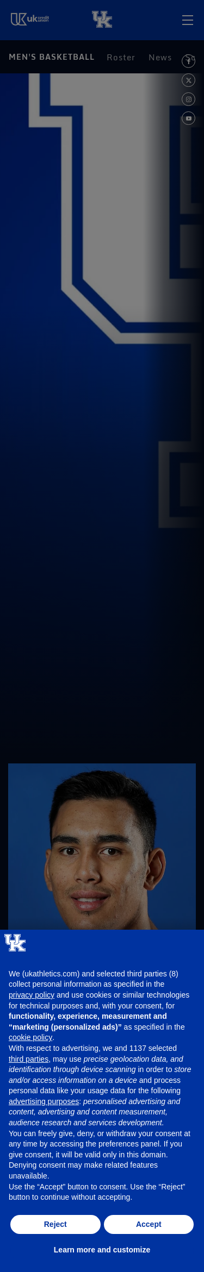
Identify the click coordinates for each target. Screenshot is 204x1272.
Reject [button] (55, 1224)
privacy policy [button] (31, 995)
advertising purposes (44, 1101)
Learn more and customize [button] (102, 1249)
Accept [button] (149, 1224)
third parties (28, 1059)
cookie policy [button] (30, 1037)
